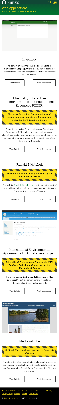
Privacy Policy (7, 393)
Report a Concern (9, 390)
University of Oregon (12, 398)
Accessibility (47, 390)
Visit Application (44, 83)
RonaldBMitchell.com (23, 185)
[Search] (49, 2)
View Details (14, 83)
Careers (17, 393)
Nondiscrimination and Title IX (29, 390)
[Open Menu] (55, 2)
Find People (33, 393)
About (24, 393)
